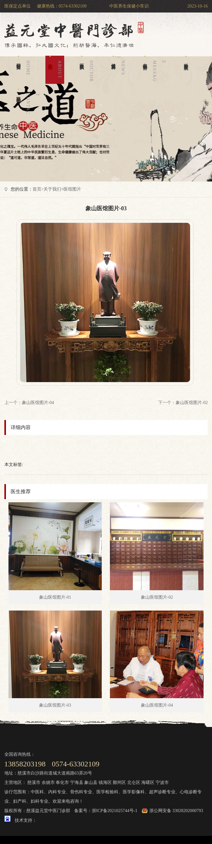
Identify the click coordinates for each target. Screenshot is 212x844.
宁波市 (162, 782)
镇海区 (105, 782)
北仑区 (133, 782)
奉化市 (62, 782)
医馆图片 (72, 189)
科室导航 (186, 59)
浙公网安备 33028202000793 (176, 810)
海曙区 (147, 782)
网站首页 (24, 70)
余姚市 (48, 782)
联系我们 (29, 103)
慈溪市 (33, 782)
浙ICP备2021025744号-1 (114, 810)
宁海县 (76, 782)
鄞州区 (119, 782)
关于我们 (56, 70)
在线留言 (155, 70)
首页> (38, 189)
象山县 (90, 782)
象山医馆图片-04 (38, 402)
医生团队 (88, 70)
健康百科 (119, 70)
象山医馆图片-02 (192, 402)
